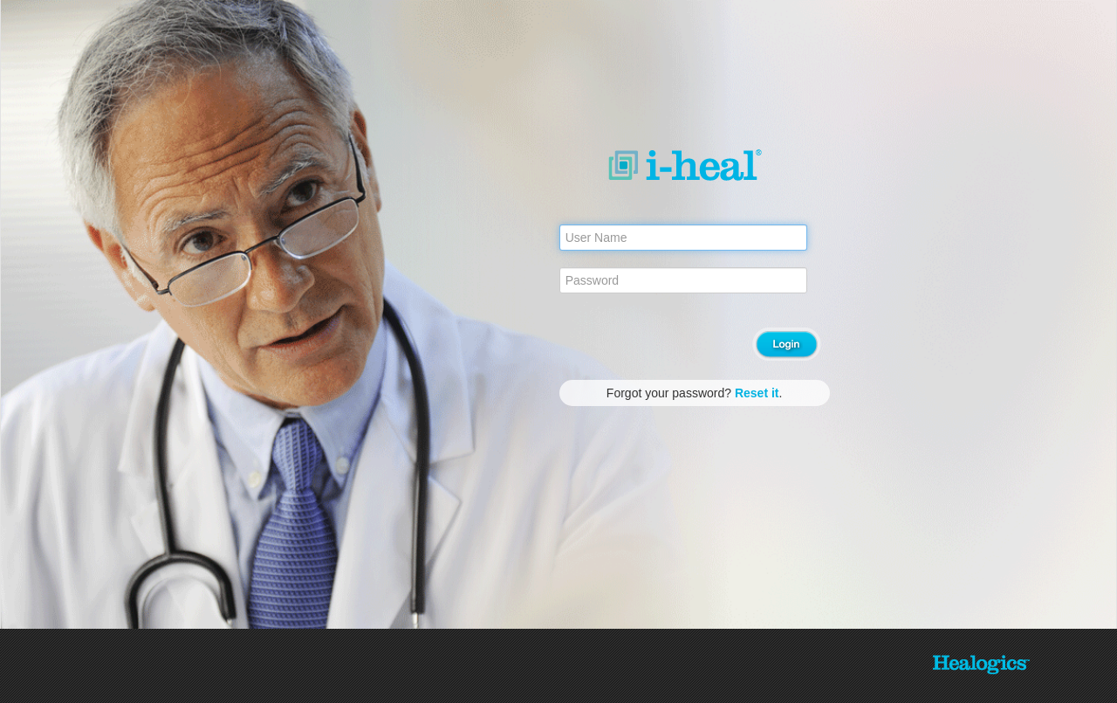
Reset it (757, 393)
